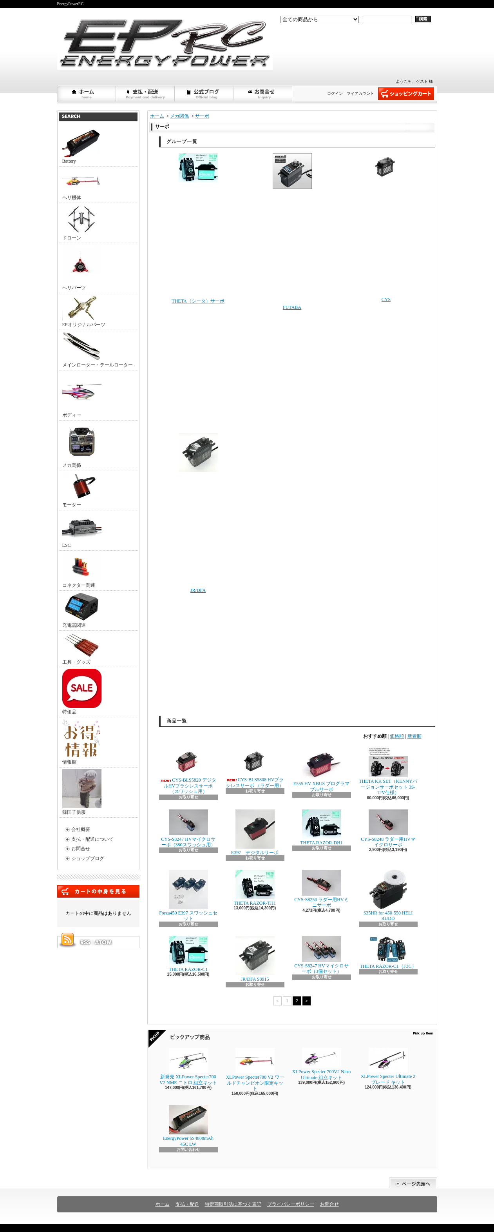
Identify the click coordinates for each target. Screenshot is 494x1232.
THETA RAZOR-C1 (188, 954)
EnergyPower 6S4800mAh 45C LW (188, 1126)
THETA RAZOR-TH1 (255, 888)
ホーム (87, 93)
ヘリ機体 (81, 184)
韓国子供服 (81, 792)
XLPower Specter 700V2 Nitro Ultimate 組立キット (321, 1064)
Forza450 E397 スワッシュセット (188, 895)
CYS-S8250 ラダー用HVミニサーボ (321, 889)
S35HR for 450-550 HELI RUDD (388, 895)
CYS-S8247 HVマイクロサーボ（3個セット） (321, 955)
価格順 (397, 736)
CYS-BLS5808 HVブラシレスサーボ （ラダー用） (255, 768)
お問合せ (263, 93)
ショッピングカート (406, 93)
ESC (81, 530)
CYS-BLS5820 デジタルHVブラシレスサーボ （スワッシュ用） (188, 771)
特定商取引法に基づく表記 (233, 1204)
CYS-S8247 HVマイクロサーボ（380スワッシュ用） (188, 828)
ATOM (103, 942)
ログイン (335, 93)
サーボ (202, 116)
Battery (81, 146)
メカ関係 (81, 445)
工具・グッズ (81, 648)
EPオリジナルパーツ (83, 311)
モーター (81, 490)
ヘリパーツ (81, 267)
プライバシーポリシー (290, 1204)
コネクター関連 (81, 570)
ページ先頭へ (413, 1182)
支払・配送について (145, 93)
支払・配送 (187, 1204)
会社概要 (80, 829)
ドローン (81, 223)
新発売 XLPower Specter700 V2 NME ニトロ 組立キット (188, 1066)
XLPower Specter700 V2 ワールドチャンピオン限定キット (255, 1069)
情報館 (81, 742)
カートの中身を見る (98, 891)
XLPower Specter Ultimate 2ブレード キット (388, 1066)
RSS (85, 942)
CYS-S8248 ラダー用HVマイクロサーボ (388, 828)
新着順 (414, 736)
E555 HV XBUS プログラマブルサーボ (321, 770)
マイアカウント (360, 93)
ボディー (81, 395)
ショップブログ (204, 93)
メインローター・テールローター (97, 350)
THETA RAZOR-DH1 (321, 827)
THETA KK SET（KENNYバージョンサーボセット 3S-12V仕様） (388, 771)
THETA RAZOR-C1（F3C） (388, 952)
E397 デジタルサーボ (255, 832)
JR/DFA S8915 (255, 959)
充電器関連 (81, 610)
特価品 (81, 692)
